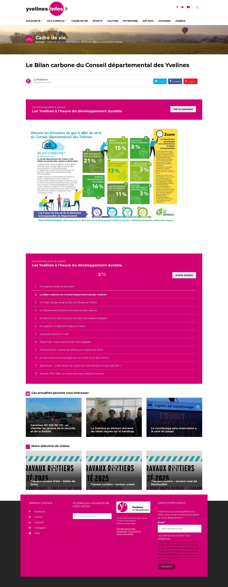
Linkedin (36, 522)
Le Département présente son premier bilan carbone (68, 309)
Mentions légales (123, 542)
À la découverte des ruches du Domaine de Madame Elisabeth (74, 317)
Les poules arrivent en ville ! (54, 333)
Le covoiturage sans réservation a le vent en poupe (173, 429)
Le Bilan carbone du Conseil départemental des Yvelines (107, 65)
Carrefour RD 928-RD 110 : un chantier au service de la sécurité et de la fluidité (52, 427)
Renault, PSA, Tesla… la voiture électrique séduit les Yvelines (72, 373)
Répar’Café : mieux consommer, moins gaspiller (65, 341)
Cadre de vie (53, 42)
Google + (192, 81)
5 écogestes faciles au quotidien (57, 286)
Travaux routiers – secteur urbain (113, 483)
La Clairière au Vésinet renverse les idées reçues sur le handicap (112, 429)
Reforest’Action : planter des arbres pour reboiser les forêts (71, 349)
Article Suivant (184, 274)
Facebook (176, 81)
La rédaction (41, 79)
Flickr (34, 532)
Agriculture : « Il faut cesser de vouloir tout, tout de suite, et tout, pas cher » (80, 365)
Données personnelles (125, 528)
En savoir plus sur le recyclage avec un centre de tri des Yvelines (74, 357)
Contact (120, 539)
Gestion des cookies (124, 533)
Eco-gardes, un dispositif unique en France (62, 325)
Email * (162, 522)
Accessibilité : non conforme (128, 531)
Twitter (161, 81)
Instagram (37, 527)
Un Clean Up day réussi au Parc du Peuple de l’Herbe (68, 301)
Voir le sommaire (183, 108)
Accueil (40, 42)
